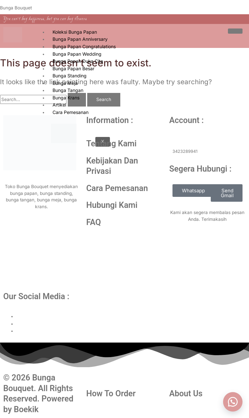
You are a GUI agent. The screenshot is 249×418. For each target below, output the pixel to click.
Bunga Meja (65, 83)
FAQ (93, 222)
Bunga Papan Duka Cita (78, 61)
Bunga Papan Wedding (77, 54)
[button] (233, 402)
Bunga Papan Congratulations (84, 46)
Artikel (59, 104)
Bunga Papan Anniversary (80, 39)
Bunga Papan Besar (73, 68)
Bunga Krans (66, 97)
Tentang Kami (111, 143)
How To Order (111, 393)
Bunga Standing (70, 75)
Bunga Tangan (68, 90)
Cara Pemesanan (117, 188)
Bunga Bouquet (16, 7)
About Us (186, 393)
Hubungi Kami (111, 205)
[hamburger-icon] (235, 31)
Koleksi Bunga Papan (75, 32)
